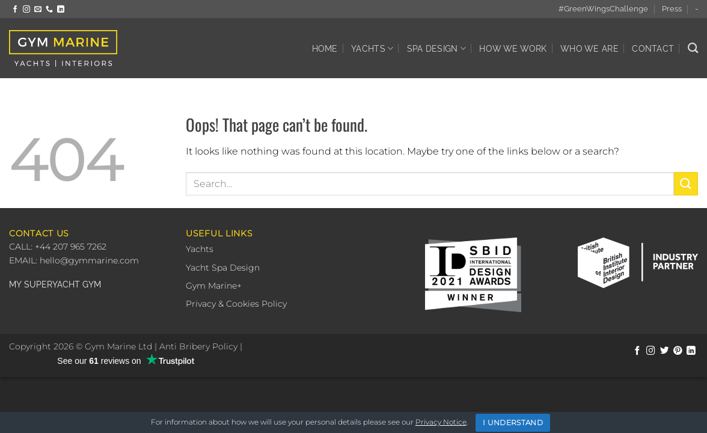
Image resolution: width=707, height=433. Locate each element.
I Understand (513, 422)
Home (325, 48)
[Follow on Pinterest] (677, 351)
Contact (653, 48)
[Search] (693, 48)
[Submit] (686, 183)
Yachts (372, 48)
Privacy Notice (441, 421)
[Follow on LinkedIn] (60, 9)
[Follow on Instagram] (26, 9)
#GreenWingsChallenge (603, 8)
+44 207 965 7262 (69, 246)
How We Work (512, 48)
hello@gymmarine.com (89, 260)
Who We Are (589, 48)
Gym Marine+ (214, 285)
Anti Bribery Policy (198, 346)
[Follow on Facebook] (15, 9)
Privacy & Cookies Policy (236, 303)
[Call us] (49, 9)
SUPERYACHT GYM (62, 284)
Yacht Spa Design (223, 267)
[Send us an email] (37, 9)
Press (672, 8)
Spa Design (436, 48)
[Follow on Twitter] (664, 351)
